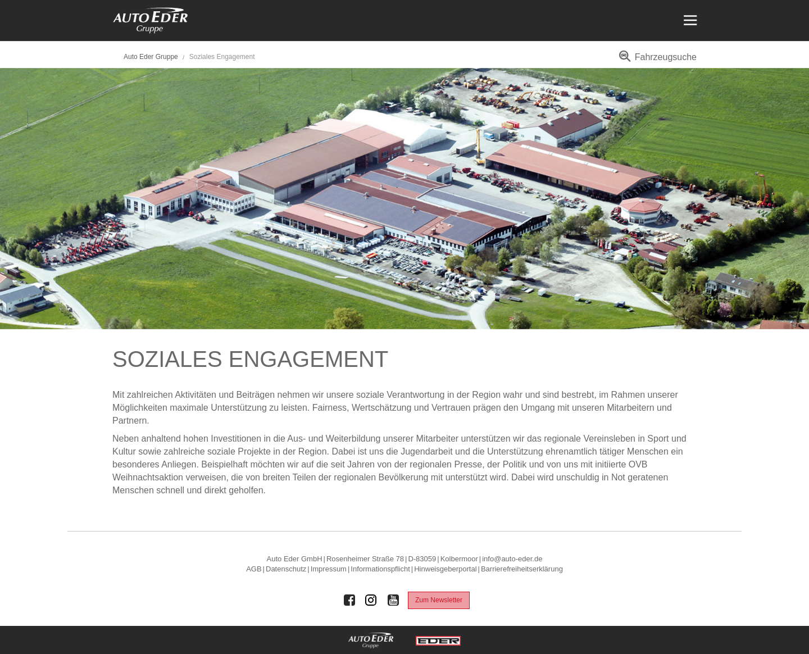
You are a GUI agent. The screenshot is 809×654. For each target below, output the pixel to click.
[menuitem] (656, 61)
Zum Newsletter (438, 600)
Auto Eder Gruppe (151, 57)
